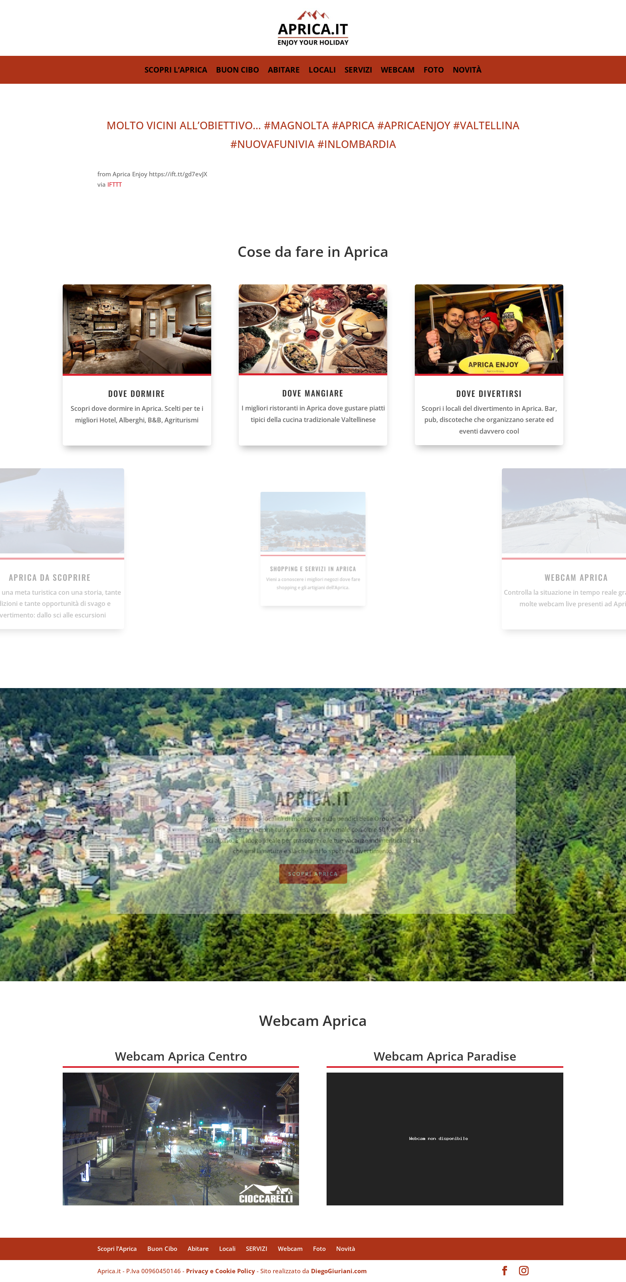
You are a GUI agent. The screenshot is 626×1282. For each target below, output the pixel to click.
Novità (467, 71)
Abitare (284, 71)
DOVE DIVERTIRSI (527, 393)
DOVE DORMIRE (98, 393)
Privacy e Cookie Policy (220, 1271)
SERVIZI (358, 71)
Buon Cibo (237, 71)
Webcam (398, 71)
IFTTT (114, 184)
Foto (434, 71)
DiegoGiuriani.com (339, 1271)
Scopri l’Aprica (176, 71)
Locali (322, 71)
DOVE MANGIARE (313, 389)
